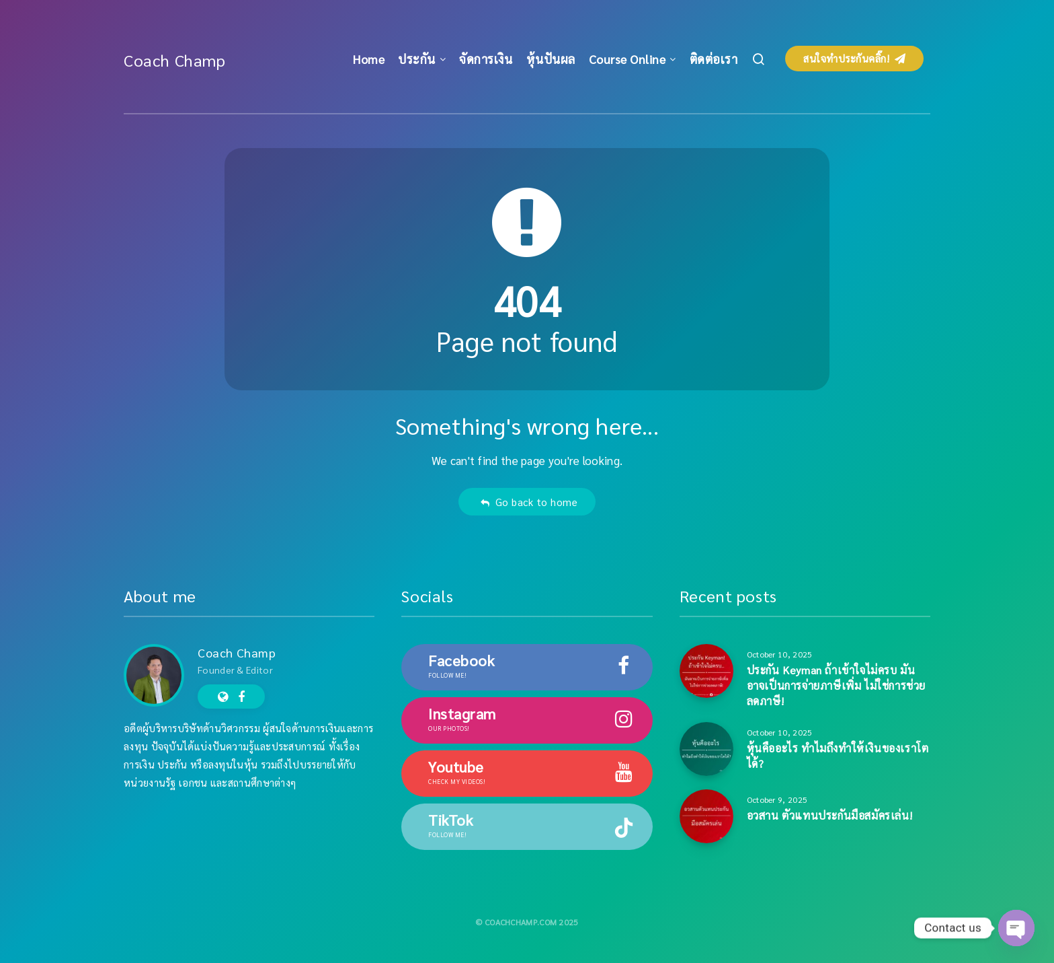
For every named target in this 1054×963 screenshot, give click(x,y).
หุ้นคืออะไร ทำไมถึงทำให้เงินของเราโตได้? (838, 756)
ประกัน (417, 59)
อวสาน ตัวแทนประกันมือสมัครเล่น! (830, 815)
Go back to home (528, 501)
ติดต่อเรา (714, 59)
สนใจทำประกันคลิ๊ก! (854, 58)
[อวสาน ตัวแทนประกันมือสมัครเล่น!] (706, 816)
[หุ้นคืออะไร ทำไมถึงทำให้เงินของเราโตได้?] (706, 749)
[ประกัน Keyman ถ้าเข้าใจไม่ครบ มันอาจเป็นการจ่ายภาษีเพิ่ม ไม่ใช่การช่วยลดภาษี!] (706, 671)
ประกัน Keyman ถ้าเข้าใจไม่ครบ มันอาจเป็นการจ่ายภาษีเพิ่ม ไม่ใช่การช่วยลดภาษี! (836, 685)
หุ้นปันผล (550, 59)
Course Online (627, 59)
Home (368, 59)
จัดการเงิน (485, 59)
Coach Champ (175, 60)
